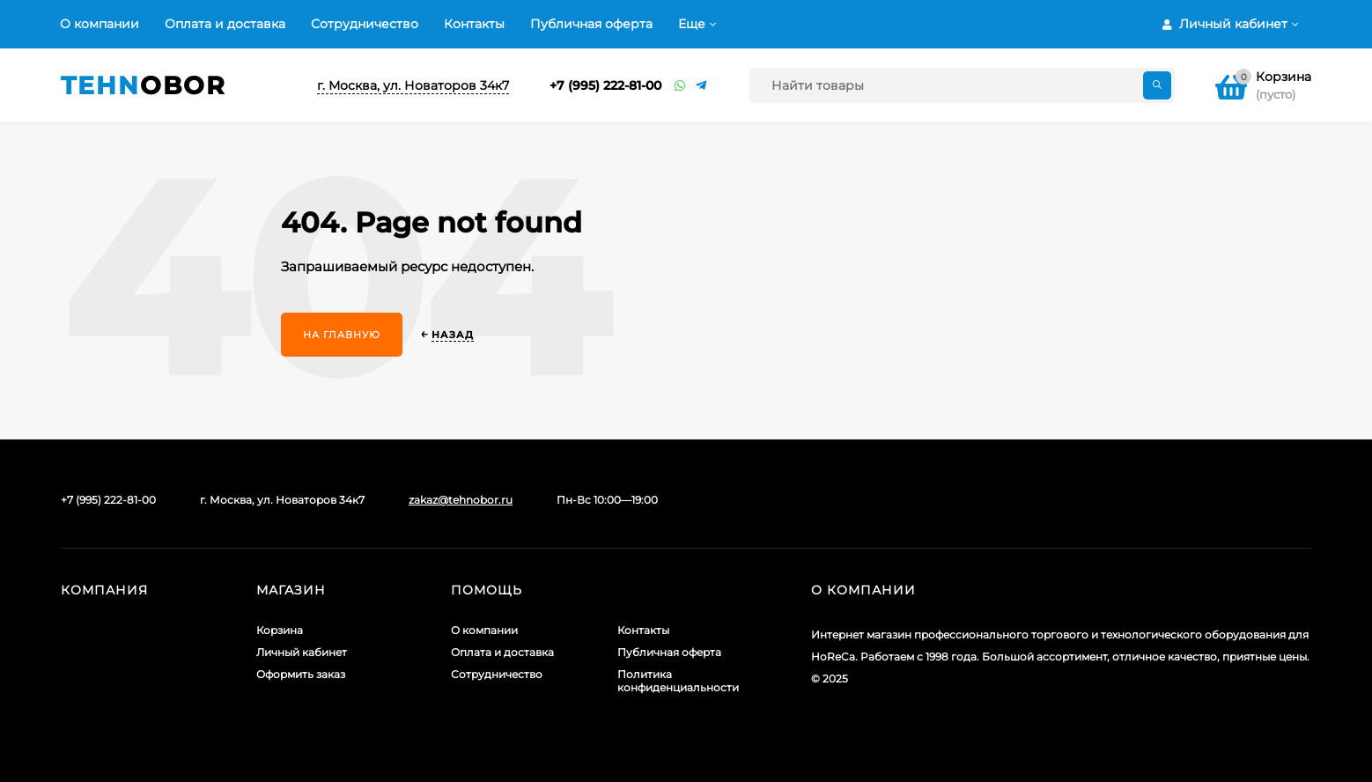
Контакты (474, 24)
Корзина (279, 630)
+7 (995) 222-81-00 (605, 85)
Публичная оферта (591, 24)
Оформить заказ (300, 674)
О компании (99, 24)
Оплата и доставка (225, 24)
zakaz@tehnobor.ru (461, 499)
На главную (341, 334)
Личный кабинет (301, 652)
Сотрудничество (364, 24)
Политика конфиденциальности (678, 681)
